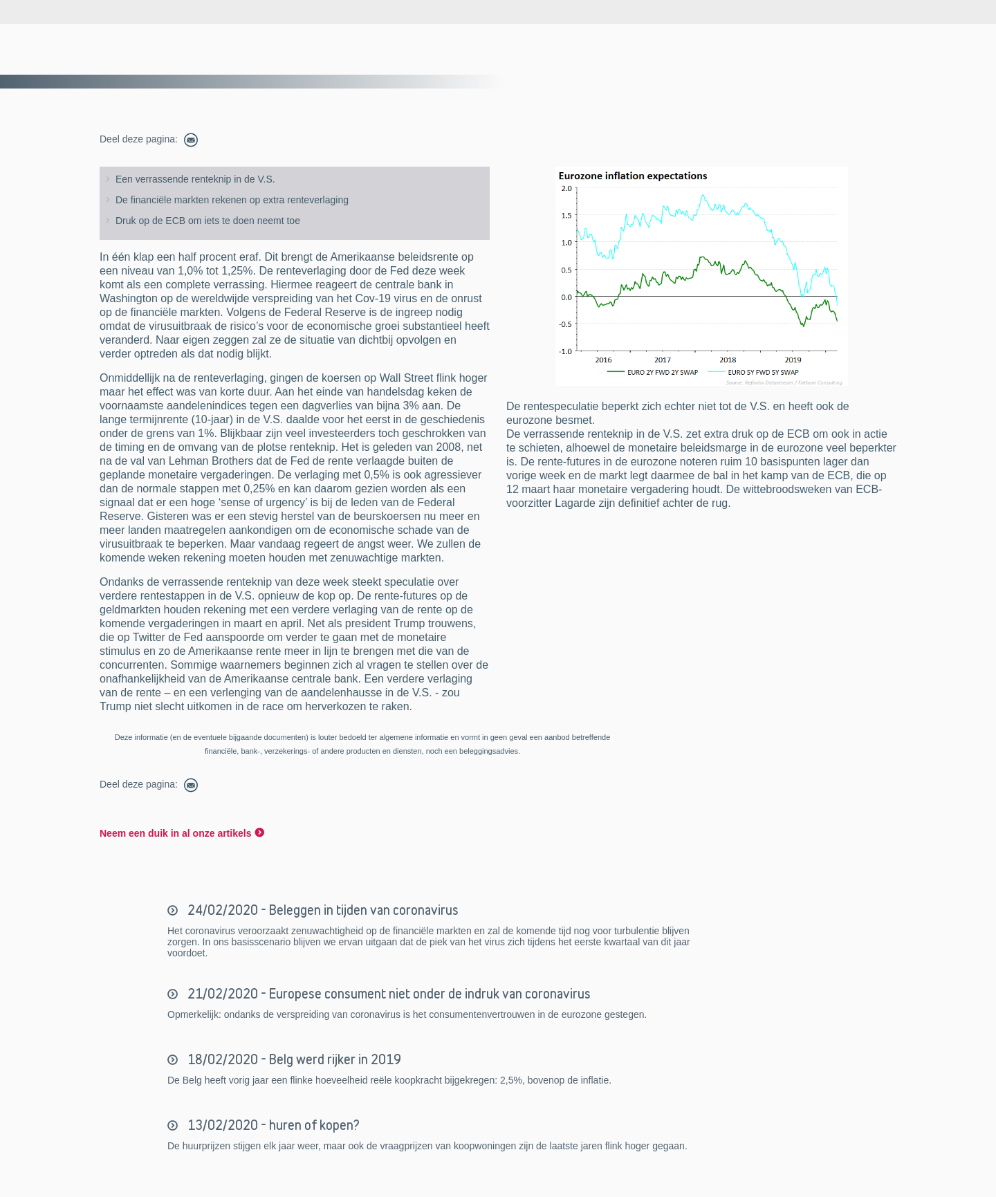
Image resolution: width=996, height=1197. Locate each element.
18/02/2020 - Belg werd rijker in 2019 (293, 1059)
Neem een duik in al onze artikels (175, 833)
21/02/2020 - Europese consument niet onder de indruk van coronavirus (388, 994)
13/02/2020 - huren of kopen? (272, 1125)
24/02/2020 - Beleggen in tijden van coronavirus (322, 910)
